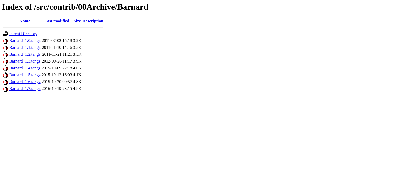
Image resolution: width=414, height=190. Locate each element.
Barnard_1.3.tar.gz (25, 61)
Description (92, 21)
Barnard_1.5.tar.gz (25, 75)
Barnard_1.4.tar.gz (25, 68)
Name (25, 21)
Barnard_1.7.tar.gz (25, 88)
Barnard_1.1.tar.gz (25, 47)
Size (77, 21)
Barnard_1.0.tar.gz (25, 40)
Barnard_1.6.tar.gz (25, 81)
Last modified (56, 21)
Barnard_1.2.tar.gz (25, 54)
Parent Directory (23, 33)
